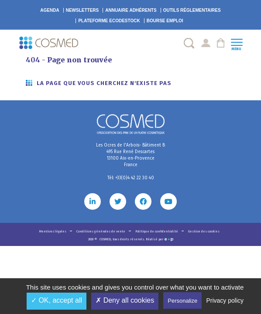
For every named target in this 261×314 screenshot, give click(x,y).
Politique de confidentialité (157, 231)
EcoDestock (109, 20)
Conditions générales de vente (101, 231)
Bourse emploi (165, 20)
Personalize (182, 300)
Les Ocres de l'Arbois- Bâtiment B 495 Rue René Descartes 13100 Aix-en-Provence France (130, 155)
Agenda (49, 10)
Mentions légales (53, 231)
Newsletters (82, 10)
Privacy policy (225, 300)
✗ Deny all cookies (125, 300)
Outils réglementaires (192, 10)
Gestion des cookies (204, 231)
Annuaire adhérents (130, 10)
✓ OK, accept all (56, 300)
